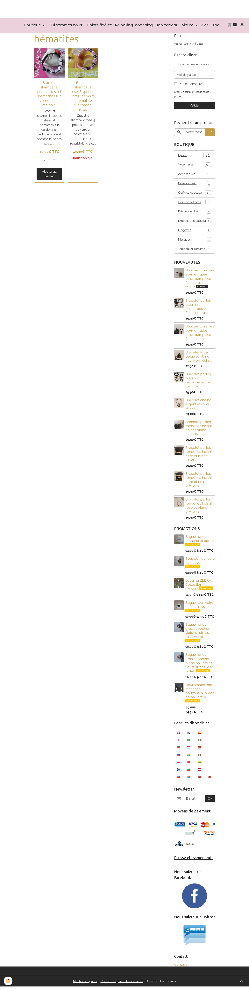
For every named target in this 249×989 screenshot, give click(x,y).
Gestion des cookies (161, 983)
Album (187, 26)
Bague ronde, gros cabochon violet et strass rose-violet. (197, 632)
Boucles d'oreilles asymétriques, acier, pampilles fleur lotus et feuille (199, 280)
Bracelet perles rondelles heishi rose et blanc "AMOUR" (198, 508)
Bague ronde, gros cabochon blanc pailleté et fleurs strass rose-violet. (200, 665)
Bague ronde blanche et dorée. (199, 541)
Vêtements (194, 165)
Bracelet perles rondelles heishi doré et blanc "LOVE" (198, 456)
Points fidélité (99, 26)
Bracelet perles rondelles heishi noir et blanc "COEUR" (198, 430)
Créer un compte (184, 92)
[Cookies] (8, 981)
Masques (194, 241)
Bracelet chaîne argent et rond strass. (198, 406)
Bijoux (194, 156)
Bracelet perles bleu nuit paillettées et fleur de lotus (198, 309)
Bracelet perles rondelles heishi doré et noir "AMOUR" (198, 482)
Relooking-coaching (134, 26)
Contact (180, 967)
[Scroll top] (241, 981)
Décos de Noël (194, 213)
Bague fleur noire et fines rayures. (199, 607)
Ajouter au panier (49, 174)
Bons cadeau (194, 184)
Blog (216, 26)
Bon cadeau (167, 26)
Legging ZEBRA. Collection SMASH (198, 587)
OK (210, 133)
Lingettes (194, 232)
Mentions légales (85, 983)
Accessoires (194, 175)
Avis (205, 26)
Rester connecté (190, 85)
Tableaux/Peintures (194, 251)
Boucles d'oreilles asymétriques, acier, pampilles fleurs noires (199, 334)
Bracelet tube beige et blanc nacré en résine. (198, 358)
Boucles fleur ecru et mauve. (200, 563)
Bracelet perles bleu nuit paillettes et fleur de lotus (199, 382)
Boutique (33, 26)
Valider (194, 106)
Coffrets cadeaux (194, 194)
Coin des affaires (194, 203)
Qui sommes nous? (66, 26)
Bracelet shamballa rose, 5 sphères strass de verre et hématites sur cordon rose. (83, 96)
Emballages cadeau (194, 222)
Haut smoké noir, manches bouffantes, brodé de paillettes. (200, 693)
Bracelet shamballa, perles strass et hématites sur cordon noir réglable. (49, 94)
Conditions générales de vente (122, 983)
